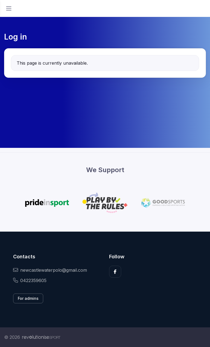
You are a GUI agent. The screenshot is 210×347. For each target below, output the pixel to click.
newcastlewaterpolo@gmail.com (50, 270)
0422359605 (29, 280)
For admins (28, 298)
